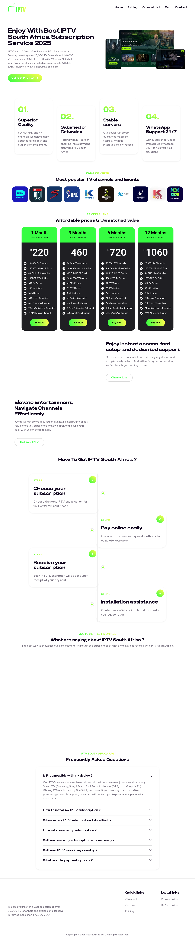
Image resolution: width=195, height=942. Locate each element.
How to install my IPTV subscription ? (71, 810)
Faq (167, 7)
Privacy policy (169, 899)
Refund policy (169, 905)
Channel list (151, 7)
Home (119, 7)
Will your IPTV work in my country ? (70, 850)
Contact (181, 7)
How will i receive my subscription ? (69, 830)
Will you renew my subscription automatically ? (78, 840)
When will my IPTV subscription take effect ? (77, 820)
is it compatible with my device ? (67, 775)
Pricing (133, 7)
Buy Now (39, 322)
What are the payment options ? (68, 860)
